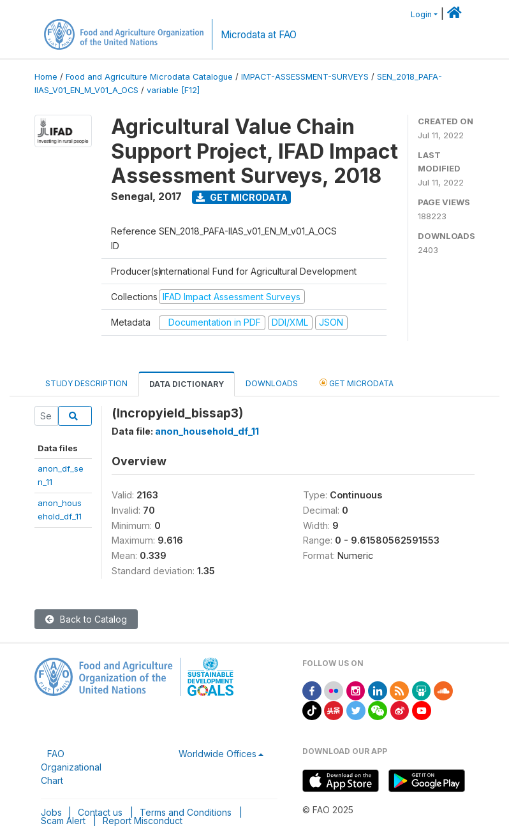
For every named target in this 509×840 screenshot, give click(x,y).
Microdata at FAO (259, 35)
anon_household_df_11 (207, 431)
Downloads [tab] (272, 383)
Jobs (51, 812)
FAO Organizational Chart (71, 767)
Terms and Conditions (186, 812)
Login (421, 14)
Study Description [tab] (86, 383)
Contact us (100, 812)
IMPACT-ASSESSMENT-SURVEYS (305, 77)
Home (45, 77)
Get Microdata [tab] (357, 382)
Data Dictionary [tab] (186, 384)
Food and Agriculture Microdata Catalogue (149, 77)
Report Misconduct (142, 820)
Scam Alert (63, 820)
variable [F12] (173, 90)
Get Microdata (242, 197)
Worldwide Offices (217, 753)
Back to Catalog (86, 619)
